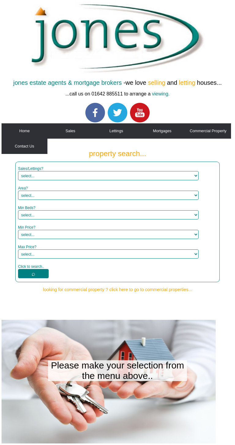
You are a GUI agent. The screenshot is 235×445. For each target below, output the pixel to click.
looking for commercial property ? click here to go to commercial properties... (117, 289)
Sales (70, 131)
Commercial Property (208, 131)
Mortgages (162, 131)
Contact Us (24, 146)
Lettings (116, 131)
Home (24, 131)
